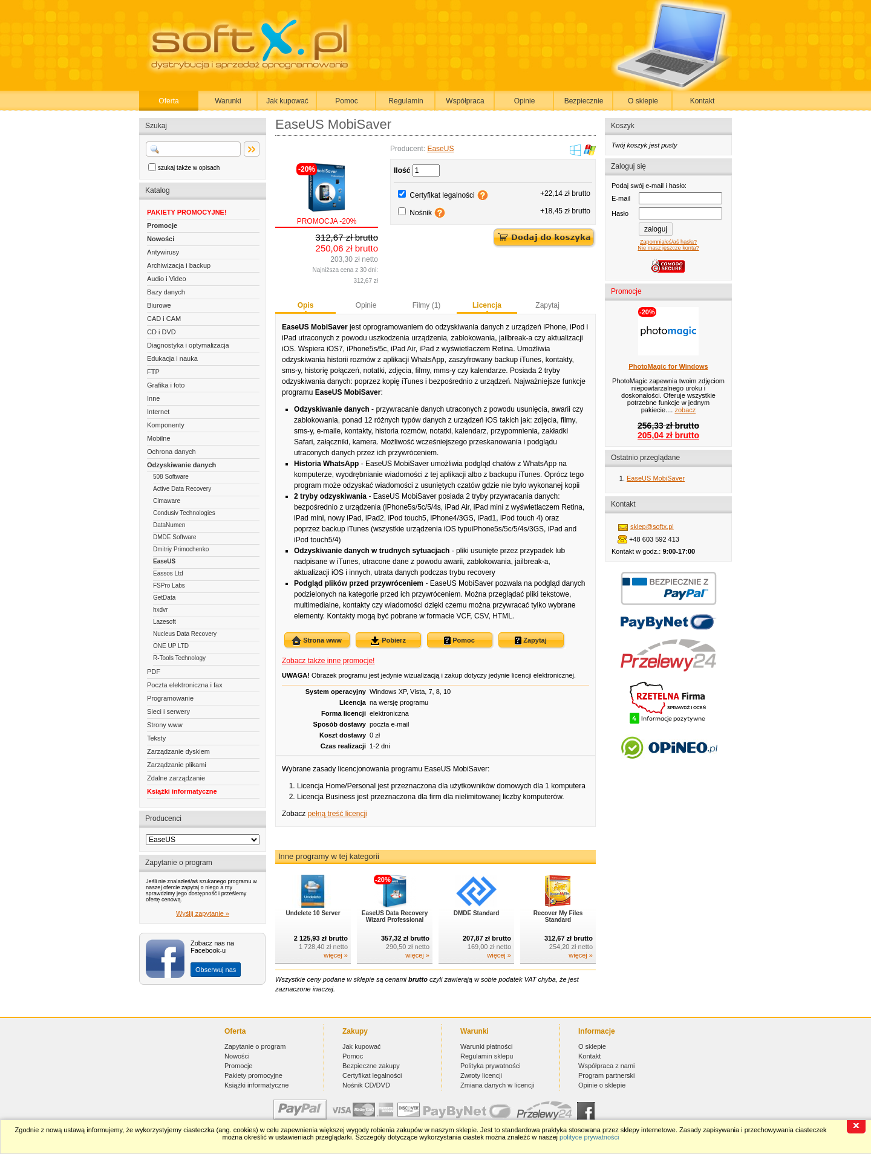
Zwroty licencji (481, 1075)
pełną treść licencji (337, 813)
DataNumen (169, 525)
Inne (153, 398)
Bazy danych (166, 292)
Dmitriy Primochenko (181, 549)
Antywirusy (163, 252)
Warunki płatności (486, 1046)
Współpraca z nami (606, 1065)
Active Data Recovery (182, 488)
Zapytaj (547, 305)
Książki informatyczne (182, 791)
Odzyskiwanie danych (181, 464)
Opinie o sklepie (601, 1085)
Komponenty (165, 425)
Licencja (486, 305)
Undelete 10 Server (312, 913)
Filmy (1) (427, 305)
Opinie (524, 101)
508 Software (171, 476)
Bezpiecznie (584, 101)
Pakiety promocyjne (253, 1075)
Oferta (168, 101)
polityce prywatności (589, 1137)
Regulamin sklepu (486, 1056)
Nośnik (420, 213)
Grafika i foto (165, 385)
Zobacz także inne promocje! (328, 660)
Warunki (228, 101)
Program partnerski (606, 1075)
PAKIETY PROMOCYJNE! (187, 212)
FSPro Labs (169, 585)
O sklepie (643, 101)
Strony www (165, 724)
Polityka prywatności (490, 1065)
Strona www (317, 641)
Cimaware (166, 501)
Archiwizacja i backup (178, 265)
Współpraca (465, 101)
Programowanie (170, 698)
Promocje (162, 225)
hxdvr (160, 609)
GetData (164, 597)
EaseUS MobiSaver (656, 478)
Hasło (620, 213)
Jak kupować (287, 101)
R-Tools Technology (179, 658)
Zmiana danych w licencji (497, 1085)
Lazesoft (164, 621)
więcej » (336, 955)
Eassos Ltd (168, 573)
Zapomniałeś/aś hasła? (668, 242)
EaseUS (164, 561)
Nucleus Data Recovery (185, 633)
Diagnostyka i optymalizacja (188, 345)
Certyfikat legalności (441, 195)
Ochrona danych (171, 451)
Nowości (160, 238)
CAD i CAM (164, 318)
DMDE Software (175, 537)
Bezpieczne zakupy (371, 1065)
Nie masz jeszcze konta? (668, 248)
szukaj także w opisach (189, 167)
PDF (153, 671)
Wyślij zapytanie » (202, 913)
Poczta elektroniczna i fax (185, 685)
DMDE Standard (477, 913)
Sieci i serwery (168, 711)
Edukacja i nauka (172, 358)
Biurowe (159, 305)
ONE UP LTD (171, 646)
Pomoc (346, 101)
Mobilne (159, 438)
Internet (158, 411)
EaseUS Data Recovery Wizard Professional (395, 916)
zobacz (685, 409)
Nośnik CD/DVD (366, 1085)
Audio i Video (166, 278)
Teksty (156, 738)
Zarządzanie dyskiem (178, 751)
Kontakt (702, 101)
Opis (306, 305)
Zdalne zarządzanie (176, 778)
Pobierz (388, 641)
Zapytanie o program (255, 1046)
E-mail (621, 198)
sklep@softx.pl (652, 526)
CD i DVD (161, 332)
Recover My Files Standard (558, 916)
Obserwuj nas (215, 969)
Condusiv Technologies (184, 513)
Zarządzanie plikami (176, 764)
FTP (153, 371)
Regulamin (405, 101)
